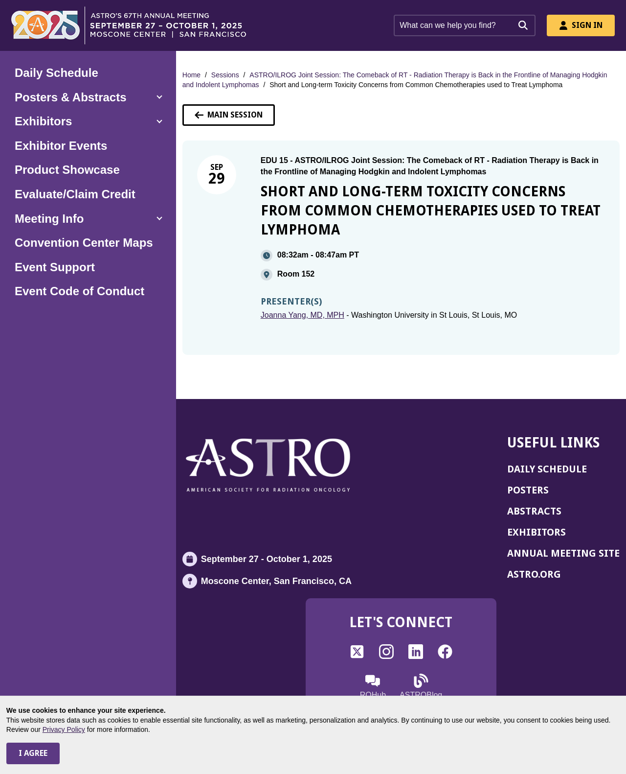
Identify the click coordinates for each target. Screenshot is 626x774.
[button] (88, 97)
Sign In (581, 25)
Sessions (225, 75)
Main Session (229, 114)
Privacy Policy (64, 729)
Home (191, 75)
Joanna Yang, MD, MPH (302, 315)
